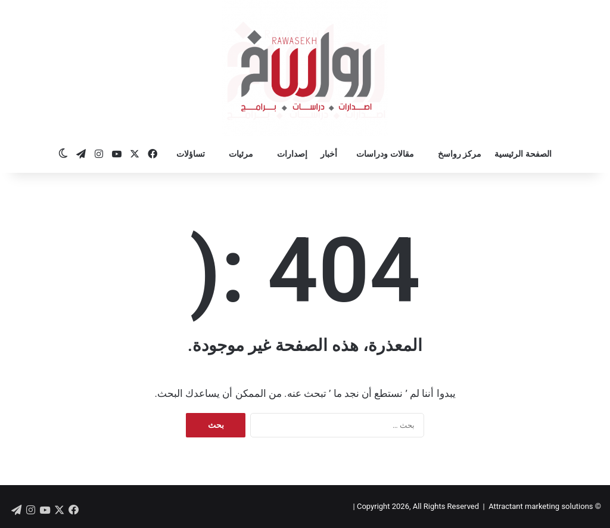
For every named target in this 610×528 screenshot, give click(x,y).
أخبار (328, 154)
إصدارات (292, 154)
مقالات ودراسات (384, 154)
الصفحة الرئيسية (522, 154)
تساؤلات (190, 154)
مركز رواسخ (459, 154)
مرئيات (241, 154)
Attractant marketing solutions (540, 506)
